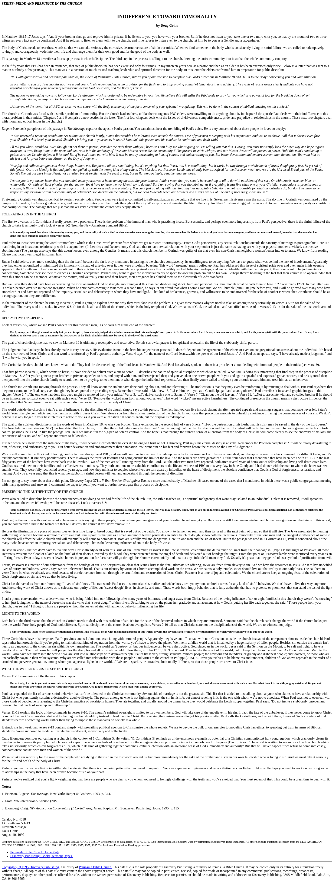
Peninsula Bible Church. (95, 867)
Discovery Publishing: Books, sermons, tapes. (41, 856)
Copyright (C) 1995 (15, 867)
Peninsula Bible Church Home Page (34, 852)
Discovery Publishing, (44, 867)
